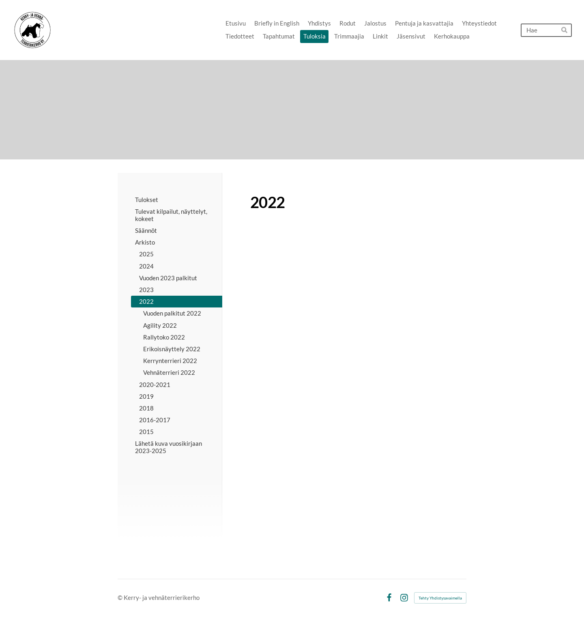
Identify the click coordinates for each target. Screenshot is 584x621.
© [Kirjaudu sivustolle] (121, 597)
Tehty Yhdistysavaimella (440, 597)
